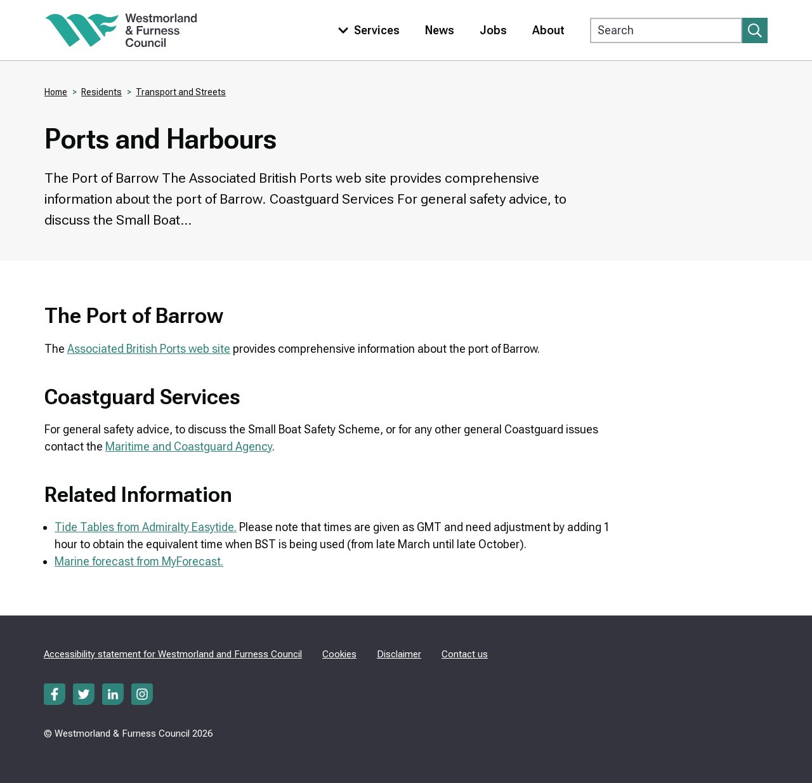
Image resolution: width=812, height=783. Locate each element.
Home (55, 92)
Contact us (465, 654)
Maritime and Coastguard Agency (188, 446)
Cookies (339, 654)
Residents (101, 92)
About (548, 30)
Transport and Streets (181, 92)
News (439, 30)
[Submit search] (755, 30)
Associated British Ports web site (148, 348)
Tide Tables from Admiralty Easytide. (146, 527)
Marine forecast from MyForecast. (139, 561)
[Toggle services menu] (366, 30)
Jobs (493, 30)
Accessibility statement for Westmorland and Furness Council (173, 654)
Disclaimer (399, 654)
